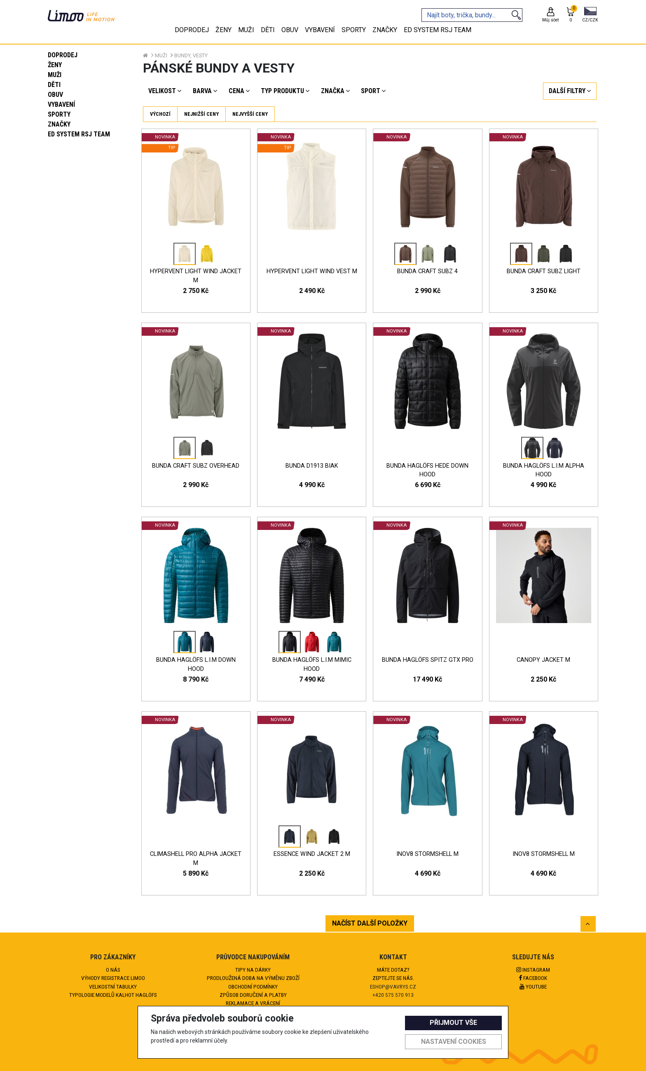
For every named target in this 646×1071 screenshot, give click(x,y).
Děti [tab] (268, 30)
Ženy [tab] (223, 30)
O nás (113, 969)
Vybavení (61, 104)
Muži (54, 75)
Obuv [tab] (289, 30)
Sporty (59, 114)
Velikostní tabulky (113, 986)
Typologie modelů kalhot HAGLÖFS (113, 994)
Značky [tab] (384, 30)
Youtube (533, 986)
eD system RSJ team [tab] (437, 30)
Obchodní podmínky (253, 986)
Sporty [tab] (354, 30)
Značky (59, 124)
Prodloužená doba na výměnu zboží (253, 978)
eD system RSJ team (79, 134)
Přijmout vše (453, 1022)
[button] (590, 15)
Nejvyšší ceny (250, 114)
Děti (54, 85)
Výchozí (160, 114)
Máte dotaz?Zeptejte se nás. (393, 973)
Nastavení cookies (453, 1041)
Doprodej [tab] (192, 30)
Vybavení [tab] (320, 30)
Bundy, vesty (191, 55)
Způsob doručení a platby (253, 994)
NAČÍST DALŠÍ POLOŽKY (369, 923)
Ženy (55, 65)
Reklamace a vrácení (253, 1003)
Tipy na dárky (253, 969)
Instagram (533, 969)
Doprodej (62, 55)
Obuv (55, 94)
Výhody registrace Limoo (113, 978)
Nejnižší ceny (201, 114)
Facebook (533, 978)
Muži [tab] (246, 30)
